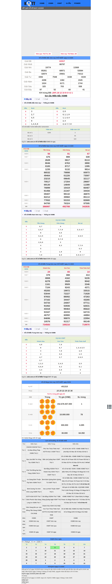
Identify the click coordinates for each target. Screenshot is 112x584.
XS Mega (77, 477)
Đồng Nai (35, 457)
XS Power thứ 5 (79, 468)
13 (74, 537)
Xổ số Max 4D (84, 471)
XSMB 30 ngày (50, 128)
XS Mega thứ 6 (85, 477)
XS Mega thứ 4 (82, 458)
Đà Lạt (88, 137)
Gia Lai (45, 475)
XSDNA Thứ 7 (52, 483)
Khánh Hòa (46, 255)
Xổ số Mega (73, 458)
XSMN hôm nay (34, 508)
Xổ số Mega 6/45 (69, 499)
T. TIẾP (24, 571)
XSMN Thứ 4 (36, 460)
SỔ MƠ (24, 575)
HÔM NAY (25, 567)
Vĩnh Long (29, 479)
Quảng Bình (52, 466)
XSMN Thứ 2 (34, 440)
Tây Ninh (29, 469)
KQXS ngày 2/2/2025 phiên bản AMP (33, 560)
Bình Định (45, 466)
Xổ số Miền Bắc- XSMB (68, 443)
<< (22, 528)
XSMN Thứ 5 (37, 469)
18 (55, 541)
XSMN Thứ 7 (36, 489)
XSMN (50, 3)
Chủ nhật (26, 136)
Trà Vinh (38, 475)
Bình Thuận (37, 466)
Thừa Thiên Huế (85, 255)
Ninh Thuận (51, 475)
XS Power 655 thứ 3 (83, 446)
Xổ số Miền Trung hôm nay (47, 251)
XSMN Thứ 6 (37, 479)
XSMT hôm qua (51, 513)
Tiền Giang (46, 137)
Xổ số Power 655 (70, 446)
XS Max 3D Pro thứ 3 (78, 449)
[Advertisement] (38, 24)
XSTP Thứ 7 (38, 483)
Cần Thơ (29, 457)
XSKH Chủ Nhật (55, 492)
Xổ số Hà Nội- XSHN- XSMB (71, 455)
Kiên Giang (66, 137)
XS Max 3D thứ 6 (79, 480)
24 (45, 544)
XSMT (59, 3)
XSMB (42, 3)
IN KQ (24, 577)
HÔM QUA (25, 569)
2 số (37, 86)
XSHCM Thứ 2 (36, 434)
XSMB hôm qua (76, 513)
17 (45, 541)
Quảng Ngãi (49, 486)
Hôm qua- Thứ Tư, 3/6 (43, 41)
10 (45, 537)
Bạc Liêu (29, 446)
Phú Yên (46, 435)
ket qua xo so (62, 581)
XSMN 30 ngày (51, 245)
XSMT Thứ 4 (51, 462)
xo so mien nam (41, 581)
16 (36, 541)
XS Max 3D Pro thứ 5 (73, 471)
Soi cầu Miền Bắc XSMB (56, 83)
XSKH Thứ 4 (55, 458)
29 (26, 547)
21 (84, 541)
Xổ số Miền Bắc (66, 496)
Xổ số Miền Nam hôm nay (47, 133)
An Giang (30, 466)
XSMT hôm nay (51, 508)
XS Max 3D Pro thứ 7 (71, 489)
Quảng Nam (52, 446)
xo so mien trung (52, 581)
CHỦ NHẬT (59, 45)
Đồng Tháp (36, 437)
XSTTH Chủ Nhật (47, 499)
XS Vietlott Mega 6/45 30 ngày (31, 425)
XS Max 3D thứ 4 (78, 462)
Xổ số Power (69, 468)
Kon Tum (67, 255)
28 (84, 544)
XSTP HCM (29, 483)
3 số (45, 86)
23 (36, 544)
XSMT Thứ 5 (52, 469)
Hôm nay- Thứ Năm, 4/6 (69, 41)
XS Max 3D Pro (66, 449)
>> (34, 528)
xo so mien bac (30, 581)
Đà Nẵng (47, 455)
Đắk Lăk (45, 446)
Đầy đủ (28, 86)
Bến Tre (34, 446)
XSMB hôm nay (75, 508)
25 (55, 544)
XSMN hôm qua (34, 513)
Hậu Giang (37, 486)
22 (26, 544)
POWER (77, 3)
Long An (29, 489)
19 (64, 541)
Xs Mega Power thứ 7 (73, 486)
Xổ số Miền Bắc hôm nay (47, 45)
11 (55, 537)
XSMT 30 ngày (52, 364)
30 (36, 547)
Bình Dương (31, 475)
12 (64, 537)
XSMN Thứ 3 (35, 449)
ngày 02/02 (67, 369)
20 (74, 541)
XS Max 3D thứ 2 (82, 438)
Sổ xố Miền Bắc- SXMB (69, 465)
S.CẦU (68, 3)
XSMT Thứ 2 (56, 438)
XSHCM (29, 434)
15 (26, 541)
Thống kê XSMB (48, 90)
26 (64, 544)
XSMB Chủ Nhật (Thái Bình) (81, 496)
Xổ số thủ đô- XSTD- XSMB (71, 435)
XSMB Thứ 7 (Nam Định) (75, 483)
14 (84, 537)
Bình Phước (30, 486)
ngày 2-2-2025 (68, 45)
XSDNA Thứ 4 (54, 455)
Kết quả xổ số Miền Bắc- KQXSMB (73, 474)
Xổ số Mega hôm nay (48, 369)
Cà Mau (30, 437)
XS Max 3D (72, 438)
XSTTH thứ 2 (47, 438)
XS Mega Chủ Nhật (81, 499)
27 (74, 544)
